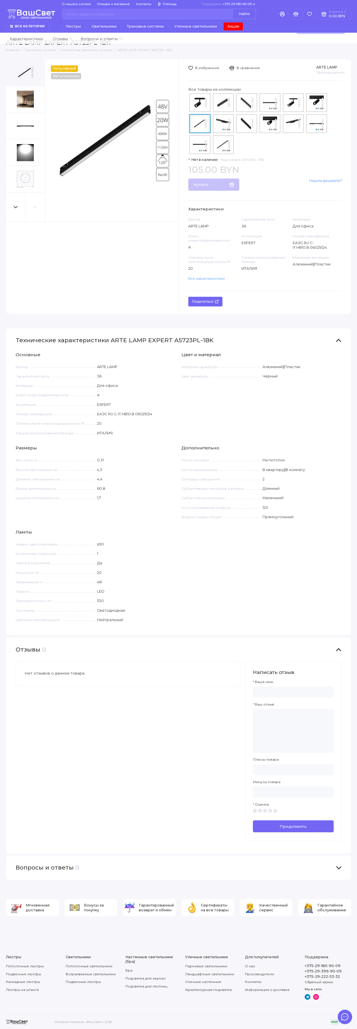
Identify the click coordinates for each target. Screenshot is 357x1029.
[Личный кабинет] (282, 14)
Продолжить (293, 826)
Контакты (143, 4)
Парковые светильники (206, 966)
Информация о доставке (267, 989)
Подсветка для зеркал (145, 978)
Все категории (27, 26)
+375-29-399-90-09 (323, 971)
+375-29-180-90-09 (228, 4)
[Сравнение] (295, 14)
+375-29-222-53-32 (322, 976)
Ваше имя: (264, 682)
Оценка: (262, 804)
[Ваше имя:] (293, 692)
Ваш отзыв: (265, 704)
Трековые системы (145, 26)
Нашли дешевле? (325, 181)
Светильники (104, 26)
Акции (233, 26)
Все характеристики (206, 278)
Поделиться (205, 301)
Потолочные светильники (89, 966)
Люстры (73, 26)
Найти (244, 14)
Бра (129, 970)
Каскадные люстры (23, 982)
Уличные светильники (195, 26)
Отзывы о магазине (113, 4)
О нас (250, 966)
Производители (259, 974)
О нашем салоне (76, 4)
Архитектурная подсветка (208, 989)
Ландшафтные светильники (209, 974)
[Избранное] (309, 14)
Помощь (167, 4)
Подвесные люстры (23, 974)
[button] (15, 207)
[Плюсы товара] (293, 769)
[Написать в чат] (345, 1017)
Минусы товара (266, 782)
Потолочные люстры (25, 966)
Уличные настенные (203, 982)
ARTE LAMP (326, 67)
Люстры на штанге (22, 989)
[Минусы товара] (293, 792)
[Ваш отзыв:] (293, 731)
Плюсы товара (266, 760)
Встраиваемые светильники (91, 974)
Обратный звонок (319, 982)
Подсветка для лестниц (146, 986)
